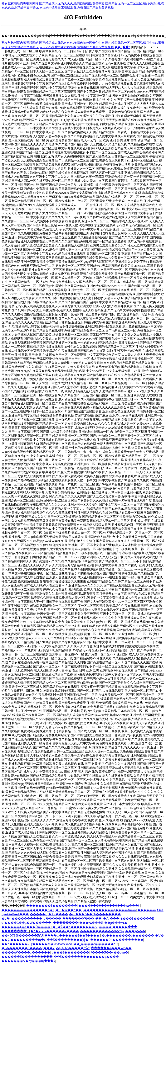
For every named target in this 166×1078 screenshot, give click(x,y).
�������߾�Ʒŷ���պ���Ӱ (28, 961)
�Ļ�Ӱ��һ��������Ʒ (75, 927)
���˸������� (78, 918)
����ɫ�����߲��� (118, 927)
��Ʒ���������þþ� (68, 939)
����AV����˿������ (26, 952)
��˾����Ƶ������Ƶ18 (95, 944)
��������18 (15, 931)
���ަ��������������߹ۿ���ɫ (109, 905)
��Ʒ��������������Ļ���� (86, 956)
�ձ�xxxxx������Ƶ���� (55, 931)
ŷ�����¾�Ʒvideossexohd (51, 944)
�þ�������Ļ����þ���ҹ (28, 948)
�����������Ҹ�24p (102, 931)
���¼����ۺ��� (15, 914)
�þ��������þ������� (128, 935)
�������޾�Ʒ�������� (51, 905)
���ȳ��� (135, 931)
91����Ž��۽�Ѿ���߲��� (27, 922)
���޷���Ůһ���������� (117, 939)
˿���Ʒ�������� (70, 952)
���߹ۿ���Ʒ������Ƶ (132, 918)
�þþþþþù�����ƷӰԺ (73, 948)
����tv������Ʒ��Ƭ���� (72, 935)
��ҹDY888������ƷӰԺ (22, 935)
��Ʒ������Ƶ (16, 944)
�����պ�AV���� (49, 914)
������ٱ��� (151, 910)
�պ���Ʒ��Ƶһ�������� (95, 914)
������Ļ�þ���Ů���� (26, 927)
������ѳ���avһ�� (111, 948)
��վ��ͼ (122, 47)
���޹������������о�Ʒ (28, 910)
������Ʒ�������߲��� (27, 956)
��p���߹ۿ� (116, 922)
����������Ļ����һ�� (109, 910)
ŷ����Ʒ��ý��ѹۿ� (109, 952)
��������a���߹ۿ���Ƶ (78, 922)
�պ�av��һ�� (68, 910)
